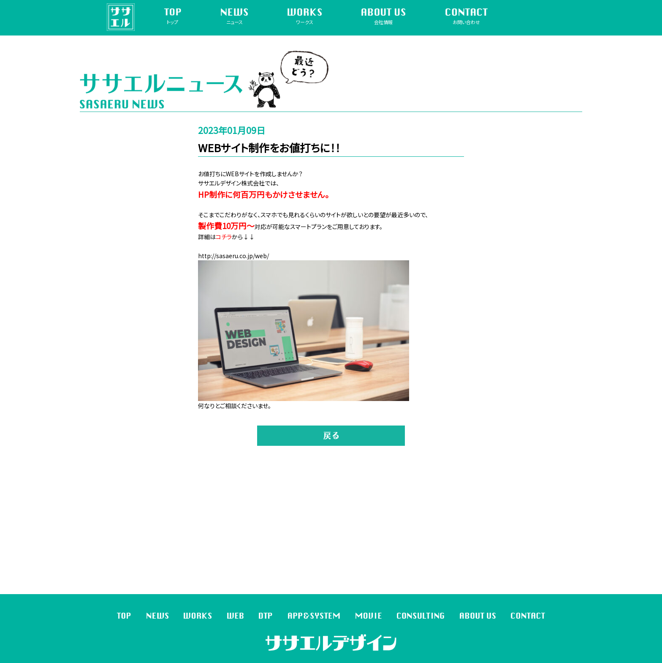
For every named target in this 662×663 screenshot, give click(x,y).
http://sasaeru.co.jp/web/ (233, 255)
